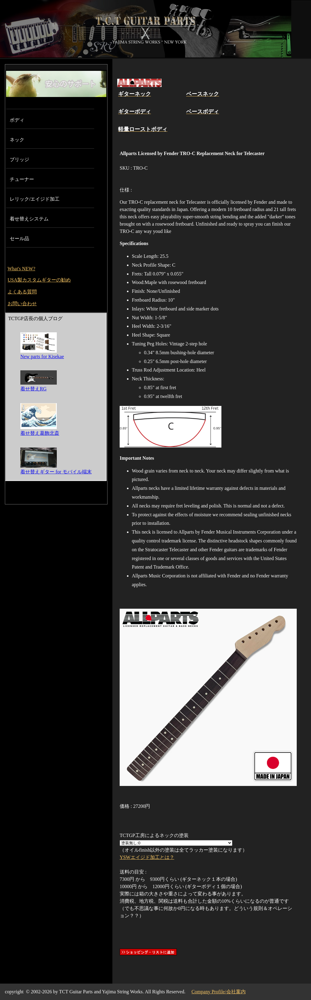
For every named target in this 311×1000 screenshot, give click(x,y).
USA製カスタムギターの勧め (39, 279)
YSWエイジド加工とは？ (147, 857)
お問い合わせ (22, 303)
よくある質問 (22, 291)
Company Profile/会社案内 (218, 991)
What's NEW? (21, 268)
